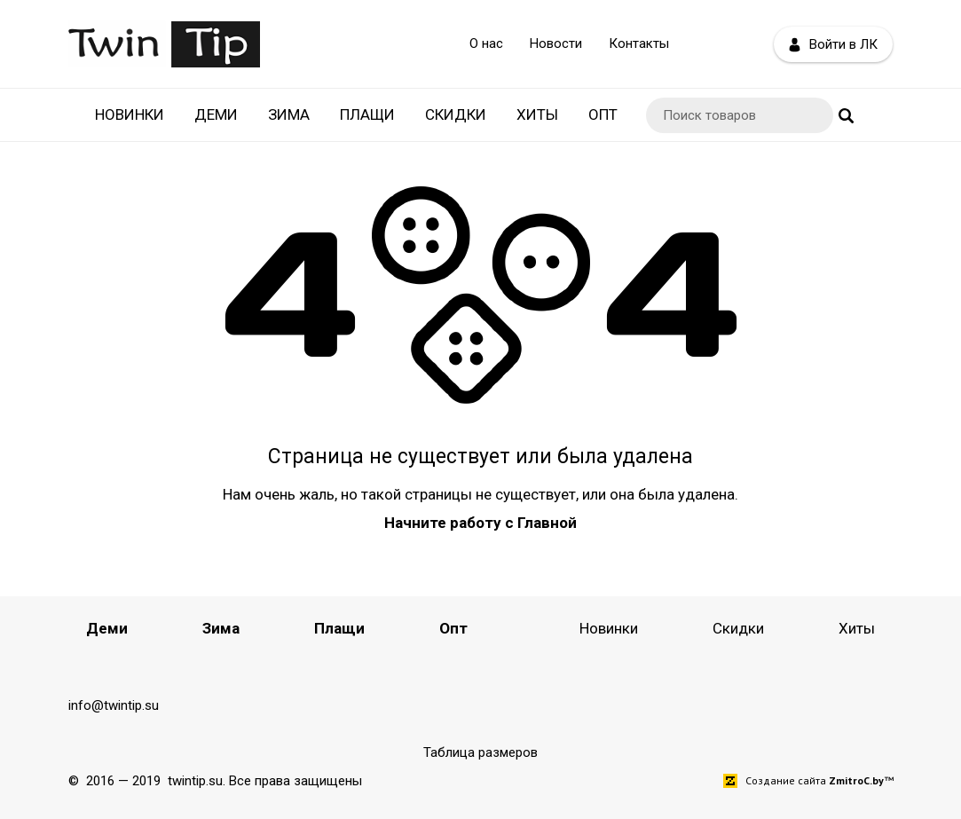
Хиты (537, 114)
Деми (216, 114)
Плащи (367, 114)
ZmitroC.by (856, 780)
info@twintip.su (113, 705)
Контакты (639, 43)
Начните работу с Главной (480, 523)
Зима (289, 114)
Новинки (129, 114)
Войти (833, 44)
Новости (556, 43)
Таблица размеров (480, 752)
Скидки (455, 114)
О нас (486, 43)
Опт (603, 114)
